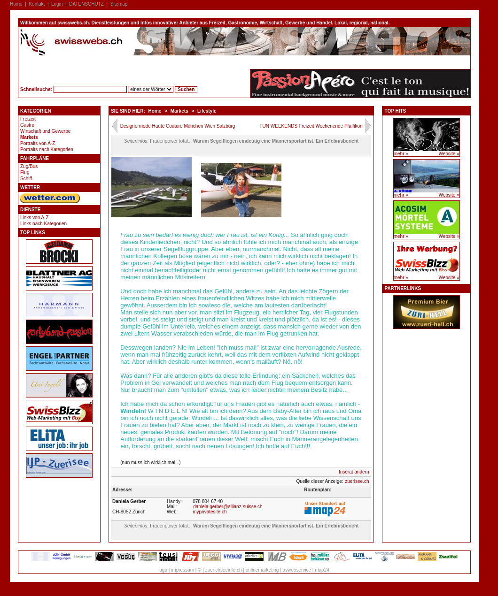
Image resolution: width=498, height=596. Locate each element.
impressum (182, 570)
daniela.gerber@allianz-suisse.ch (227, 506)
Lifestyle (207, 111)
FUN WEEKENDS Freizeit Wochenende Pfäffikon (310, 126)
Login (56, 4)
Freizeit (28, 119)
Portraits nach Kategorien (46, 149)
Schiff (26, 178)
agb (163, 570)
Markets (29, 137)
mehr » (401, 153)
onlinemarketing (262, 570)
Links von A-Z (34, 217)
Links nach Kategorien (43, 223)
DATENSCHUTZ (86, 4)
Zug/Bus (29, 166)
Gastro (27, 125)
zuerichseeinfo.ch (223, 570)
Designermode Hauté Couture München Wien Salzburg (177, 126)
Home (16, 4)
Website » (448, 153)
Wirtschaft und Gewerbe (45, 131)
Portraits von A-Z (37, 143)
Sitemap (119, 4)
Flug (24, 172)
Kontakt (37, 4)
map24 (322, 570)
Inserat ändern (354, 471)
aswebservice (296, 570)
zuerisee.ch (357, 481)
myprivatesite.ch (209, 511)
